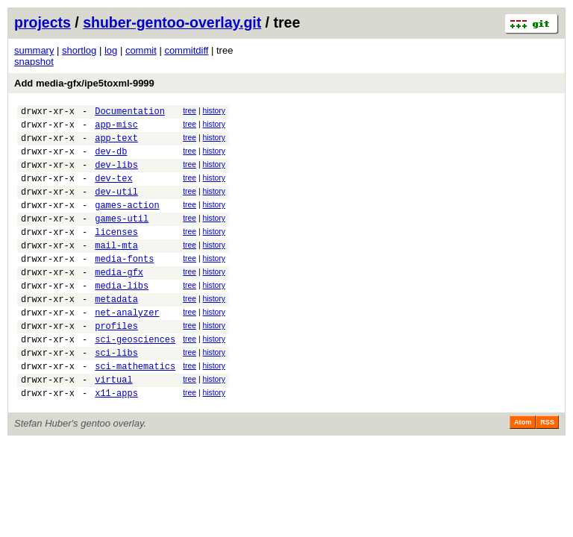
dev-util (116, 207)
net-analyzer (127, 348)
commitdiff (186, 50)
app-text (116, 144)
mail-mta (116, 269)
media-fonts (124, 285)
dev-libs (116, 175)
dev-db (111, 160)
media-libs (121, 316)
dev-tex (113, 191)
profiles (116, 363)
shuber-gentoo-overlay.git (172, 22)
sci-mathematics (135, 410)
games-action (127, 222)
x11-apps (116, 442)
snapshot (34, 61)
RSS (547, 471)
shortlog (79, 50)
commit (141, 50)
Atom (522, 471)
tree (189, 111)
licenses (116, 254)
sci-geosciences (135, 379)
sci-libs (116, 395)
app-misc (116, 128)
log (110, 50)
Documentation (130, 113)
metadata (116, 332)
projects (42, 22)
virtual (113, 426)
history (213, 111)
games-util (121, 238)
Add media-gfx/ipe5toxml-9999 (84, 83)
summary (34, 50)
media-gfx (119, 301)
